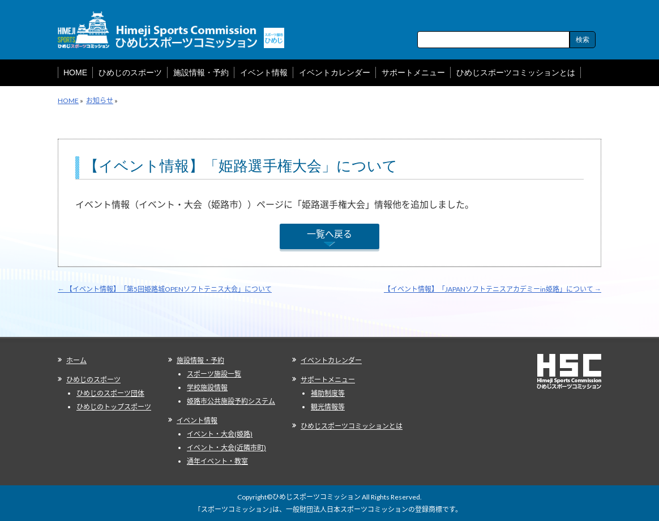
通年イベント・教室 (217, 461)
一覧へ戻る (329, 233)
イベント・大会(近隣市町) (226, 447)
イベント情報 (197, 420)
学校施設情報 (207, 387)
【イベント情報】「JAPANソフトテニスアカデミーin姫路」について (492, 289)
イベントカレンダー (331, 360)
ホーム (76, 360)
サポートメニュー (328, 379)
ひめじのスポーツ (93, 379)
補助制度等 (328, 393)
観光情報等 (328, 407)
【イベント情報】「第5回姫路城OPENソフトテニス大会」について (165, 289)
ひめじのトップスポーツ (113, 407)
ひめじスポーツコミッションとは (352, 426)
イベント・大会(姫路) (220, 434)
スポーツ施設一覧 (214, 374)
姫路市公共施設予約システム (231, 401)
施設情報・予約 (200, 360)
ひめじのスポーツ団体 (110, 393)
